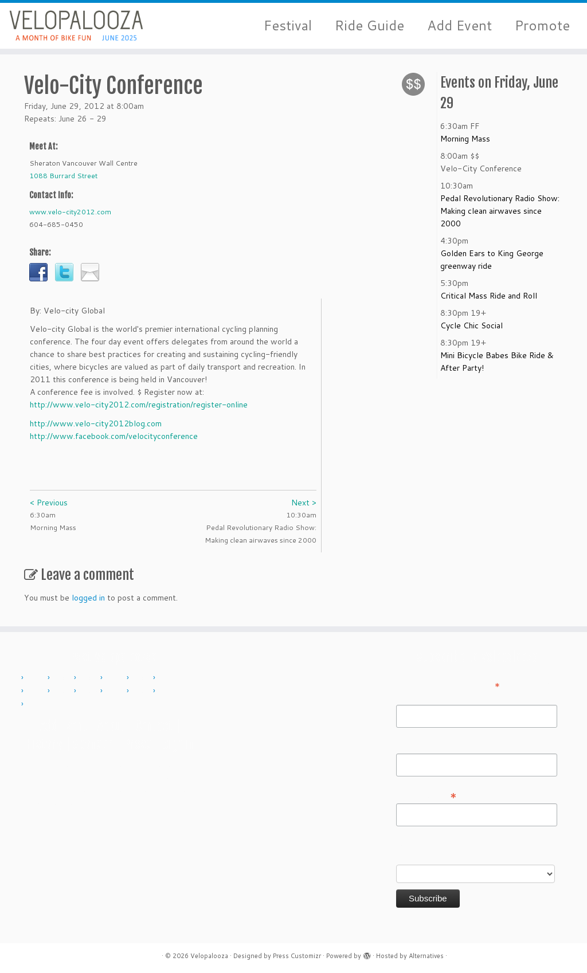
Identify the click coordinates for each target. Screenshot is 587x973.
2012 (90, 677)
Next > (303, 502)
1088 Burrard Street (63, 176)
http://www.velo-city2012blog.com (96, 423)
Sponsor (93, 744)
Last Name (416, 745)
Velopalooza (209, 955)
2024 (37, 704)
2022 (143, 691)
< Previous (49, 502)
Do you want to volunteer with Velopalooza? (452, 850)
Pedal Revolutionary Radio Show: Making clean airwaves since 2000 (499, 211)
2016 (37, 691)
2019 (116, 691)
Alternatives (426, 955)
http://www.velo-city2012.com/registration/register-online (139, 404)
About (111, 725)
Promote (542, 25)
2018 (90, 691)
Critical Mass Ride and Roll (488, 295)
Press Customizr (297, 955)
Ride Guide (369, 25)
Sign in (178, 744)
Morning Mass (465, 138)
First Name (416, 697)
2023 (169, 691)
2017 (64, 691)
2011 (64, 677)
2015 (169, 677)
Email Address (426, 795)
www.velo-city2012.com (70, 212)
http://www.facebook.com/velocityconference (114, 436)
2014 (143, 677)
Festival (288, 25)
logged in (88, 597)
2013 (116, 677)
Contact (154, 725)
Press (137, 744)
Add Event (459, 25)
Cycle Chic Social (471, 325)
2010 (37, 677)
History (44, 744)
